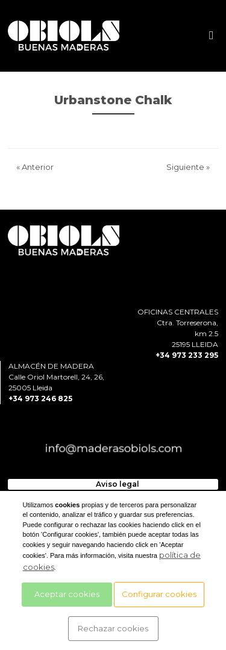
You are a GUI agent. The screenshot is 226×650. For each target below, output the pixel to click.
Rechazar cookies (113, 628)
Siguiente (188, 167)
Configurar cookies (159, 594)
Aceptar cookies (66, 594)
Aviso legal (117, 484)
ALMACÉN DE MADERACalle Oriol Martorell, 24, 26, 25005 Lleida (56, 376)
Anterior (35, 167)
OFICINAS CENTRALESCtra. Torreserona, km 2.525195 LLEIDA (177, 328)
